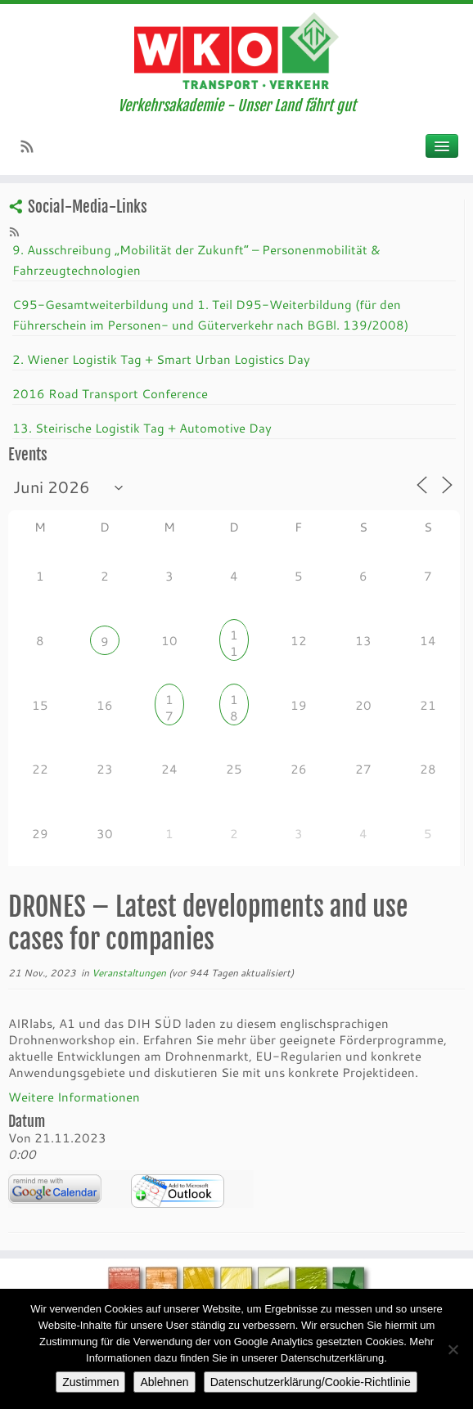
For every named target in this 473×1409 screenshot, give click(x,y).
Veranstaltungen (130, 972)
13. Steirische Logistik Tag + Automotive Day (142, 428)
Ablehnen (164, 1382)
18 (234, 701)
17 (169, 701)
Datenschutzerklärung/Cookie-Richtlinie (310, 1382)
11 (234, 636)
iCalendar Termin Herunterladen (177, 1191)
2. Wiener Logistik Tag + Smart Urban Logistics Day (161, 359)
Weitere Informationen (74, 1096)
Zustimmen (90, 1382)
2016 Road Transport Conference (110, 393)
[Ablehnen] (452, 1349)
